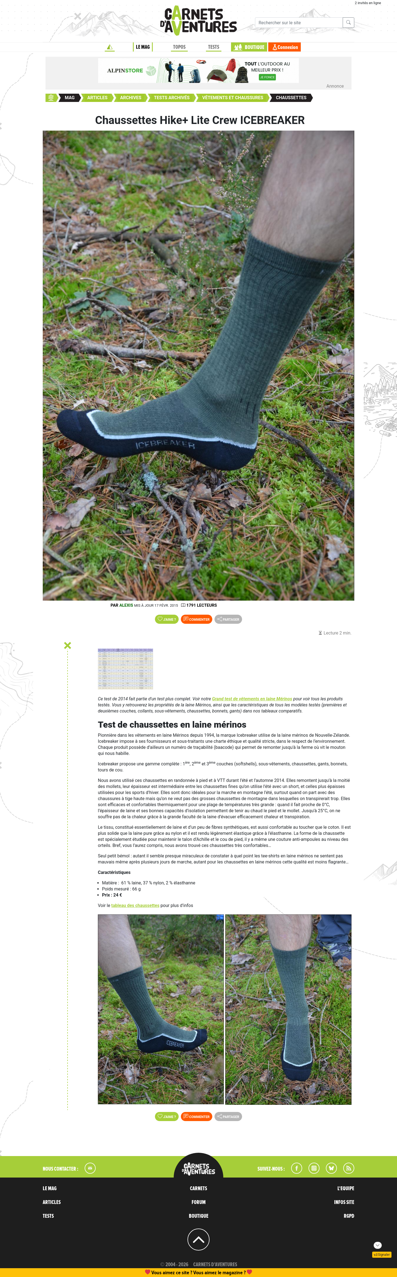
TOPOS (179, 47)
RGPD (349, 1216)
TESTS (213, 47)
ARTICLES (52, 1202)
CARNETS (198, 1188)
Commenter (197, 619)
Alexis (126, 605)
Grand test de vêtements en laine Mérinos (252, 698)
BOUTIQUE (254, 47)
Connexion (288, 47)
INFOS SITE (344, 1202)
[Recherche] (299, 22)
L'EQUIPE (345, 1188)
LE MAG (143, 47)
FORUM (199, 1202)
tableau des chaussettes (135, 905)
